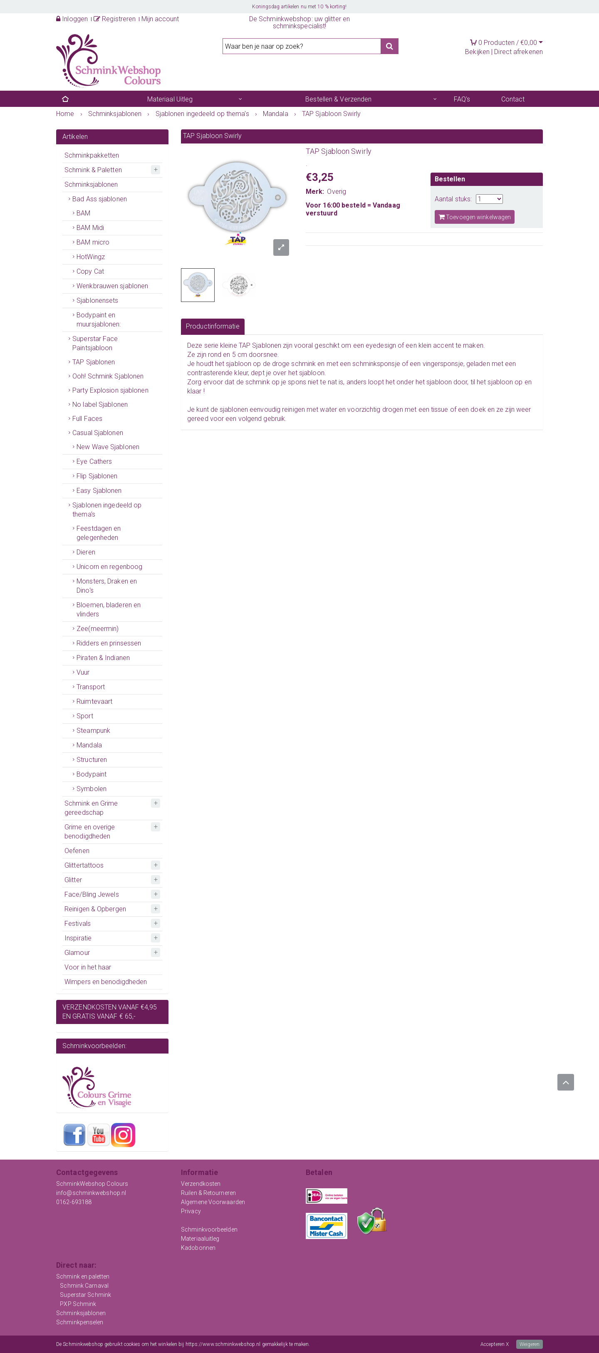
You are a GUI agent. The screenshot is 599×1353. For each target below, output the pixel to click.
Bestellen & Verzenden (338, 99)
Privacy (191, 1211)
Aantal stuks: (453, 199)
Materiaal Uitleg (170, 99)
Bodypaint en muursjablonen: (99, 319)
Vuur (83, 672)
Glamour (77, 953)
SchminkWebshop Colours (92, 1183)
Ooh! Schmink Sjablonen (108, 376)
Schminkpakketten (91, 155)
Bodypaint (91, 774)
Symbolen (91, 789)
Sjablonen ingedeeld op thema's (106, 509)
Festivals (77, 924)
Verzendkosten (200, 1183)
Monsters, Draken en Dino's (107, 585)
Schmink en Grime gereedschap (91, 807)
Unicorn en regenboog (109, 567)
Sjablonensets (97, 300)
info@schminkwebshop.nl (91, 1193)
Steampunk (93, 731)
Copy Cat (90, 271)
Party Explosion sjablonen (110, 390)
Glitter (73, 880)
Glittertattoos (84, 865)
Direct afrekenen (518, 52)
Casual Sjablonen (97, 433)
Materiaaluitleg (200, 1238)
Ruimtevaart (94, 701)
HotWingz (91, 257)
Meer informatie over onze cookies (348, 1344)
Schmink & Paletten (93, 170)
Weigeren (530, 1344)
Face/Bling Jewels (91, 894)
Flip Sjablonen (97, 476)
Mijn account (160, 19)
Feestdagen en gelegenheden (99, 533)
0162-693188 (74, 1202)
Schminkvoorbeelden (209, 1229)
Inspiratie (78, 938)
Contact (513, 99)
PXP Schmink (78, 1304)
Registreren (115, 19)
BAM (83, 213)
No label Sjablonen (100, 404)
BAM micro (93, 242)
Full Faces (87, 419)
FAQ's (462, 99)
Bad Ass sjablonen (99, 199)
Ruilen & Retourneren (208, 1193)
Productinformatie (213, 326)
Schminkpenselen (80, 1322)
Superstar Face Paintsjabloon (95, 343)
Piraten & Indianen (103, 658)
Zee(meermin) (98, 629)
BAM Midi (90, 228)
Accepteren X (494, 1344)
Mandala (89, 745)
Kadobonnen (198, 1247)
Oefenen (76, 851)
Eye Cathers (94, 461)
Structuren (92, 760)
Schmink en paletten (82, 1276)
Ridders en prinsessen (109, 643)
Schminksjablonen (91, 184)
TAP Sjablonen (93, 362)
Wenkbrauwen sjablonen (112, 286)
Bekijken (477, 52)
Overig (336, 191)
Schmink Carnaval (84, 1285)
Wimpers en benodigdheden (105, 982)
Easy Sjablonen (99, 491)
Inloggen (72, 19)
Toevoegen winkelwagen (474, 216)
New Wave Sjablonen (108, 447)
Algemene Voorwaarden (213, 1202)
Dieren (86, 552)
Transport (91, 687)
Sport (85, 716)
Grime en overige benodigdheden (89, 831)
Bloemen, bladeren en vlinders (109, 609)
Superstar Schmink (85, 1294)
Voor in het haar (87, 967)
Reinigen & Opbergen (95, 909)
